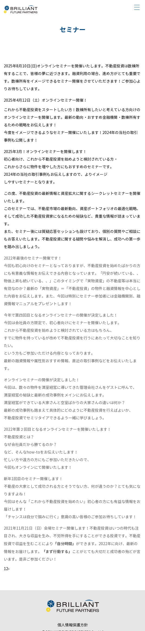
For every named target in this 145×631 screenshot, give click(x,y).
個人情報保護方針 (72, 625)
